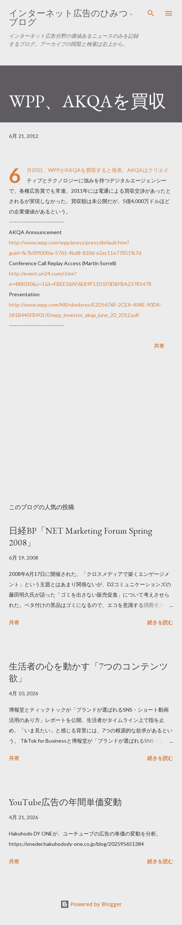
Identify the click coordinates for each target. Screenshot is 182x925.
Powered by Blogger (91, 904)
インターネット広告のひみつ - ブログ (70, 17)
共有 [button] (159, 345)
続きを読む (160, 622)
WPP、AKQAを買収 (87, 101)
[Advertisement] (91, 428)
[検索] (150, 13)
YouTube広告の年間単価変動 (65, 802)
